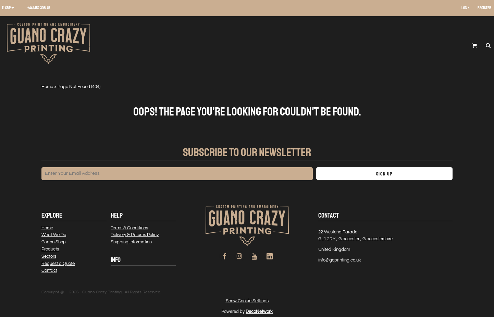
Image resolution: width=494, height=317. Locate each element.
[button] (10, 8)
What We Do (53, 234)
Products (50, 249)
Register (484, 8)
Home (47, 86)
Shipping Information (131, 242)
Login (465, 8)
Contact (49, 270)
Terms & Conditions (129, 227)
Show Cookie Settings (247, 300)
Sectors (48, 256)
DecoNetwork (259, 311)
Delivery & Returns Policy (135, 234)
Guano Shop (53, 242)
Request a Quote (58, 263)
